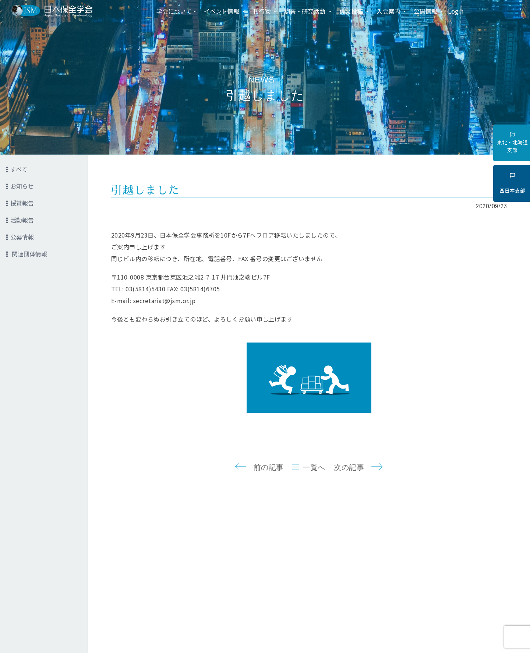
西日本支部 (512, 183)
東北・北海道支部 (512, 143)
